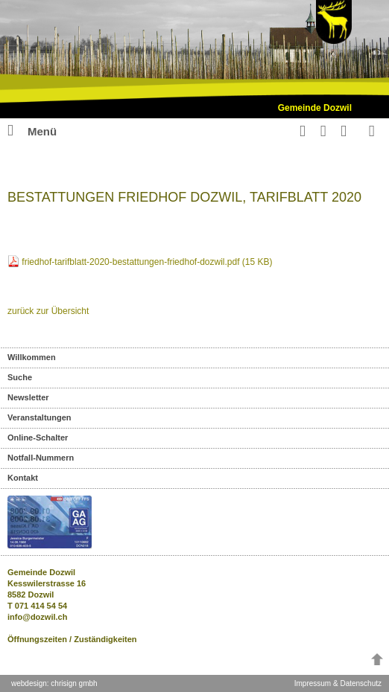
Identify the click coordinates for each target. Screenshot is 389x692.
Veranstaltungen (39, 417)
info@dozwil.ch (37, 616)
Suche (19, 377)
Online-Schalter (37, 437)
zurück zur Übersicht (48, 311)
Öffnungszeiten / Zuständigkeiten (72, 639)
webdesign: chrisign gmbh (54, 683)
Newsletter (28, 397)
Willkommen (31, 357)
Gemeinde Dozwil (315, 108)
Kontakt (22, 477)
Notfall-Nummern (40, 457)
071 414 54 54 (41, 605)
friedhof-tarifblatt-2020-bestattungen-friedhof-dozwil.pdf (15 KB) (147, 262)
